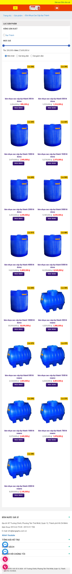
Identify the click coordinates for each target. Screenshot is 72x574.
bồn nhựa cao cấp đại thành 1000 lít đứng (19, 155)
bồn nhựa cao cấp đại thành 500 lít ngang (19, 377)
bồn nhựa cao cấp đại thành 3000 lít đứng (53, 211)
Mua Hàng (19, 108)
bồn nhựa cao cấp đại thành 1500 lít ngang (53, 377)
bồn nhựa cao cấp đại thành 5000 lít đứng (53, 266)
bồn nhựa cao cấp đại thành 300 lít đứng (19, 100)
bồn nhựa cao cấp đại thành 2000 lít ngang (19, 488)
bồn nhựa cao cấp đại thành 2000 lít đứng (19, 211)
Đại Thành (10, 35)
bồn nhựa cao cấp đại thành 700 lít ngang (52, 432)
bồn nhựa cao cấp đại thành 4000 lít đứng (19, 266)
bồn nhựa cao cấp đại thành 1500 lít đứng (53, 155)
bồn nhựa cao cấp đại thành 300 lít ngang (52, 321)
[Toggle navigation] (15, 8)
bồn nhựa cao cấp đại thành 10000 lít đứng (19, 321)
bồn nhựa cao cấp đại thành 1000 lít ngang (19, 432)
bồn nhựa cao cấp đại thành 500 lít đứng (52, 100)
